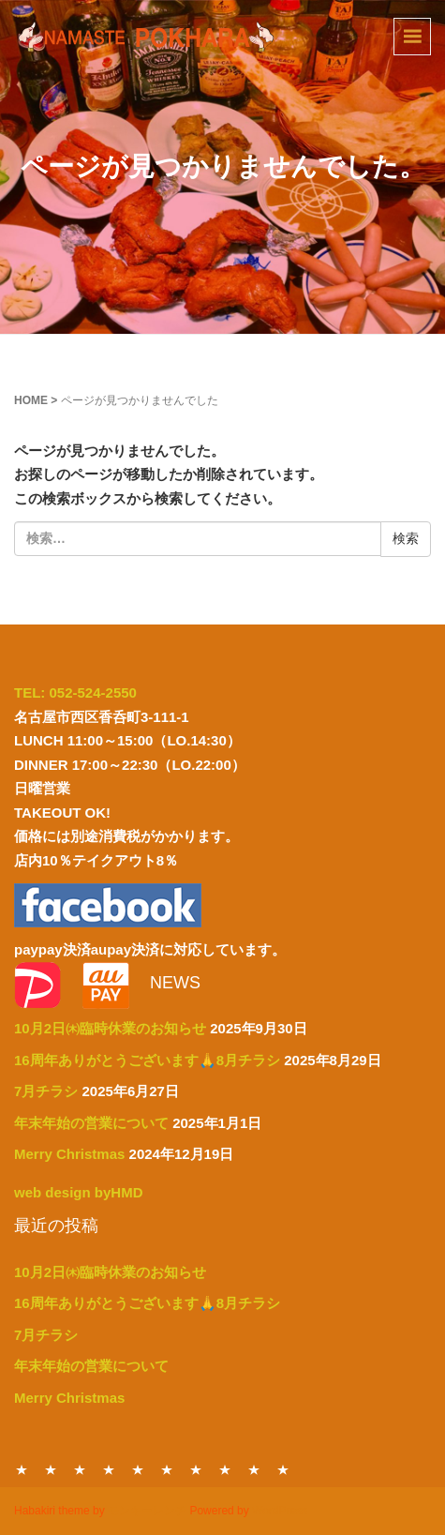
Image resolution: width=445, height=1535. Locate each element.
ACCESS (253, 1469)
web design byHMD (78, 1192)
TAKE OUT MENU (108, 1469)
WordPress (279, 1510)
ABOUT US (224, 1469)
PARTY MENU (137, 1469)
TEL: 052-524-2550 (75, 692)
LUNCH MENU (79, 1469)
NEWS (282, 1469)
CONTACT (195, 1469)
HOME (31, 400)
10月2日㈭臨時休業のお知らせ (110, 1028)
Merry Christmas (69, 1154)
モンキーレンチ (147, 1510)
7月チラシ (46, 1091)
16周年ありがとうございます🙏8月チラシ (147, 1060)
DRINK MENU (166, 1469)
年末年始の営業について (91, 1123)
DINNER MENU (50, 1469)
